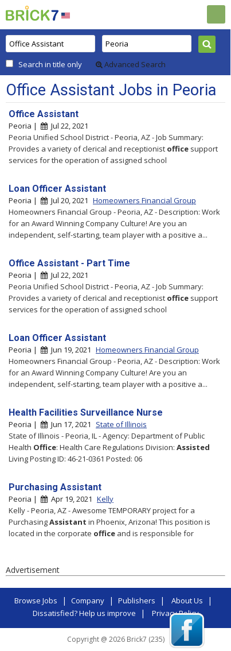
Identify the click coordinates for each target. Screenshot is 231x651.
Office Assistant (44, 113)
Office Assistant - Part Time (69, 263)
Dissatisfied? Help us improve (84, 613)
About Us (187, 600)
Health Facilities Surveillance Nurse (86, 412)
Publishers (136, 600)
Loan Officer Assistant (57, 188)
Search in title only (50, 64)
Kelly (105, 499)
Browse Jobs (35, 600)
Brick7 (32, 13)
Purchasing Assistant (55, 487)
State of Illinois (121, 424)
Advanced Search (131, 64)
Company (87, 600)
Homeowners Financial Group (144, 200)
